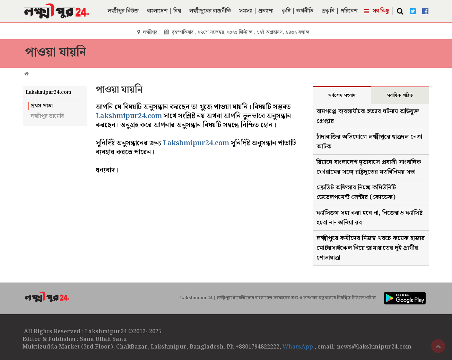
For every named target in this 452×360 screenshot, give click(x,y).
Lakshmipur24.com (129, 116)
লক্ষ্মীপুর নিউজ (123, 11)
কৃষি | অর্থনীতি (297, 11)
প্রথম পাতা (42, 106)
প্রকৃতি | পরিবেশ (339, 11)
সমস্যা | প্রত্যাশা (256, 11)
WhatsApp (298, 347)
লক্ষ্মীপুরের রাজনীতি (210, 11)
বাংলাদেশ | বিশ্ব (164, 11)
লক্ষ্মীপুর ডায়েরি (47, 116)
